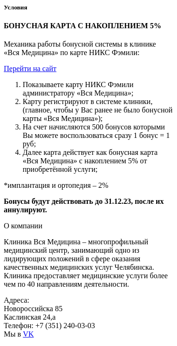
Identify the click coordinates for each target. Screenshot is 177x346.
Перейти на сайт (30, 68)
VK (28, 334)
